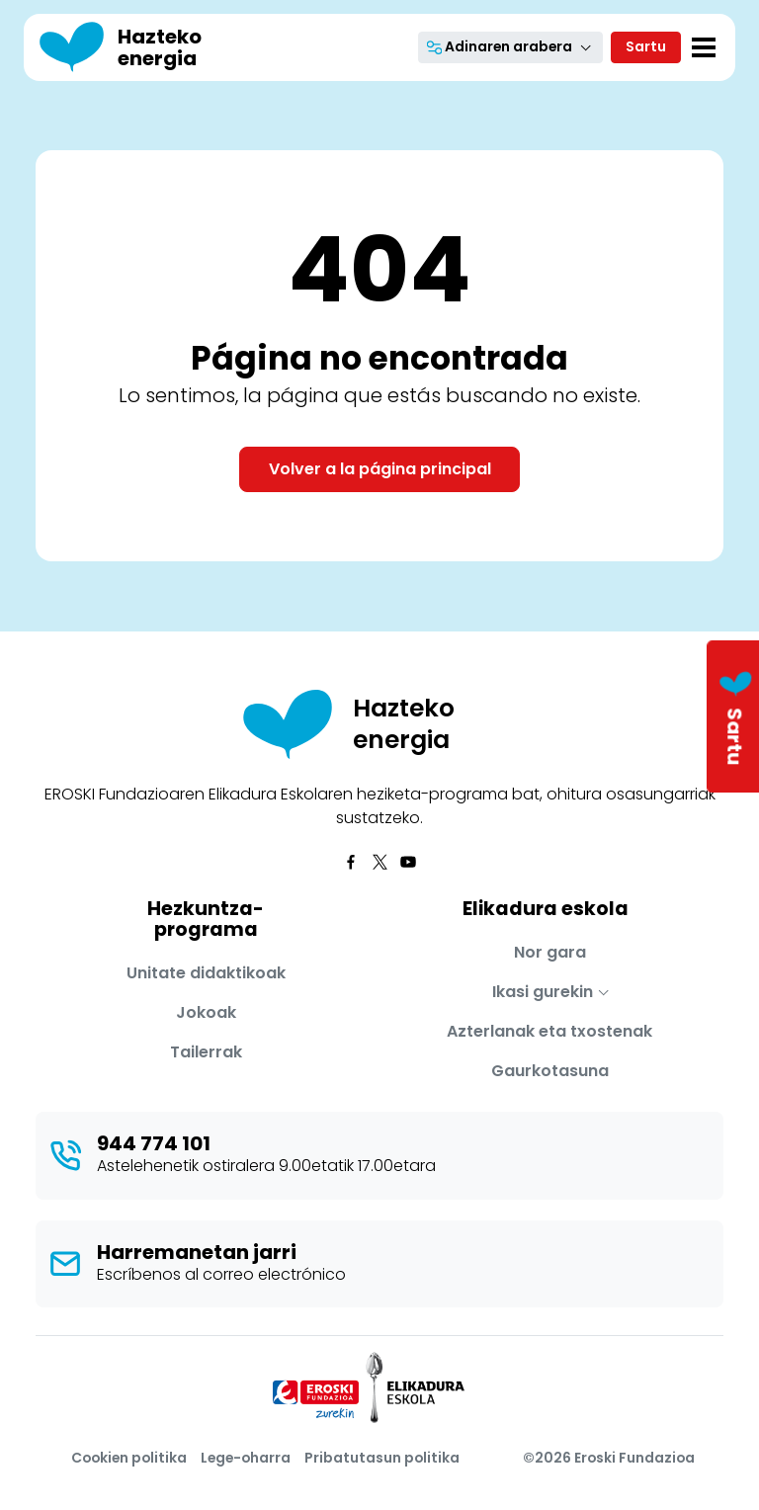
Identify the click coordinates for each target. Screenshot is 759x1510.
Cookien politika (129, 1458)
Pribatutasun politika (382, 1458)
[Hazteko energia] (140, 47)
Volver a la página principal (380, 469)
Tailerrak (206, 1052)
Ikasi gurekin (542, 991)
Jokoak (206, 1012)
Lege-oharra (246, 1458)
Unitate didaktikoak (206, 973)
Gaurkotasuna (550, 1070)
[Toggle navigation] (703, 47)
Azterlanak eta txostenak (549, 1031)
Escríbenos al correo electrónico (221, 1274)
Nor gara (550, 952)
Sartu (646, 46)
